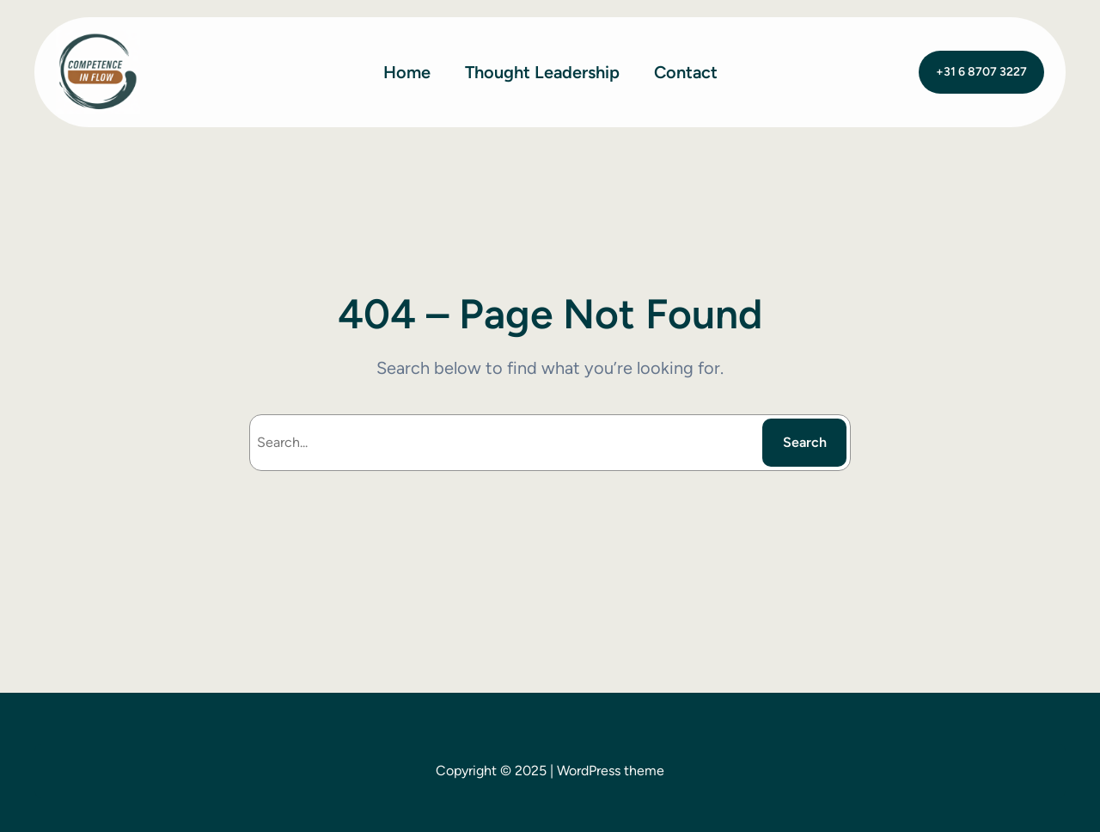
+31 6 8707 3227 (981, 71)
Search (805, 442)
